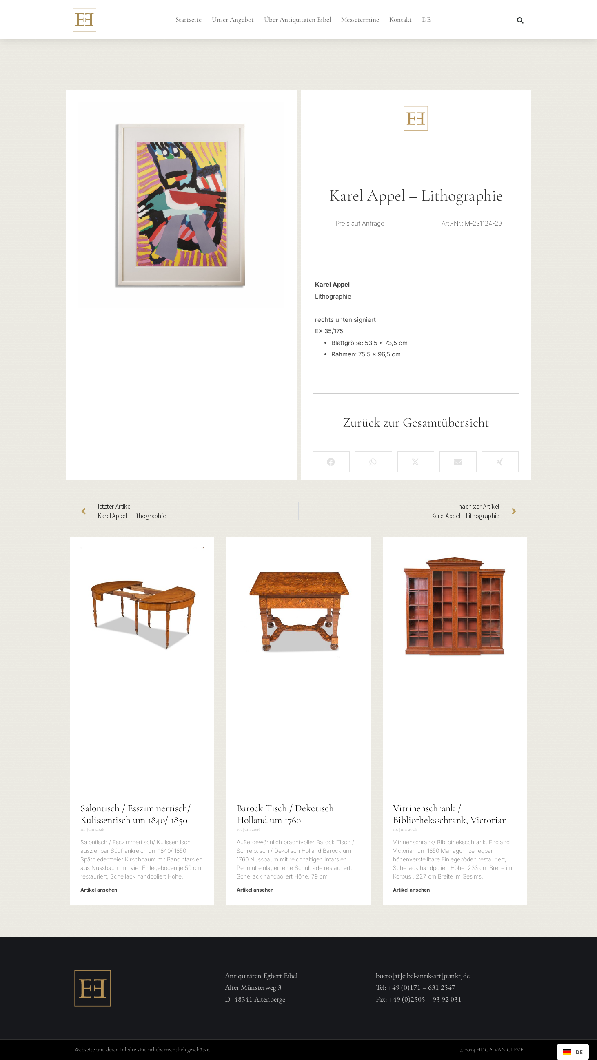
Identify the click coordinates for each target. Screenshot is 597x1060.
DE (426, 19)
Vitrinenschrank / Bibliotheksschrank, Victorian (450, 814)
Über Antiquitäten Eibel (297, 19)
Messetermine (360, 19)
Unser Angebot (233, 19)
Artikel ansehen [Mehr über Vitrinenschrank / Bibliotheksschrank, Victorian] (411, 890)
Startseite (188, 19)
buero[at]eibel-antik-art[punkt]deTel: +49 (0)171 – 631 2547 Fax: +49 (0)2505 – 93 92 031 (423, 987)
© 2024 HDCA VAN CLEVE (491, 1049)
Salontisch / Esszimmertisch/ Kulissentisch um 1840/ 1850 (135, 814)
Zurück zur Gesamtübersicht (416, 422)
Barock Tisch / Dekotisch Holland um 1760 (285, 814)
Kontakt (400, 19)
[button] (520, 20)
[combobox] (573, 1052)
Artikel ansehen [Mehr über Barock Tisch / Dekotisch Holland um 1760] (255, 890)
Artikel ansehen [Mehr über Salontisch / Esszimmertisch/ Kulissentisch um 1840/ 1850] (98, 890)
